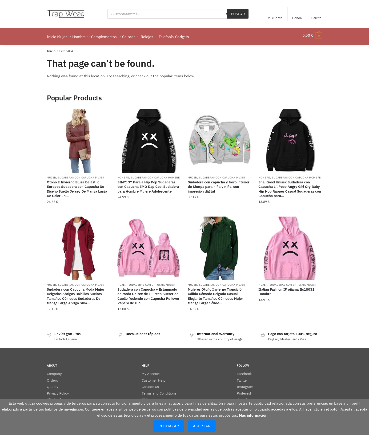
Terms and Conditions (159, 390)
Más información (253, 415)
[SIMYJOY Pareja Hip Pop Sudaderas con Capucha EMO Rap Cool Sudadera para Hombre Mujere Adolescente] (149, 138)
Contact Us (150, 384)
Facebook (244, 371)
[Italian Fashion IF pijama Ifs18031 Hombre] (290, 245)
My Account (151, 371)
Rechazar (168, 425)
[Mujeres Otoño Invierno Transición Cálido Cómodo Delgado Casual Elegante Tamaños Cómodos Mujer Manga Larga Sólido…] (219, 245)
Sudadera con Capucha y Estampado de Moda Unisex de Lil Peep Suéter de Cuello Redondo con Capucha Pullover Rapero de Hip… (148, 293)
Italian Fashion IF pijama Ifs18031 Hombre (286, 288)
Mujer (51, 174)
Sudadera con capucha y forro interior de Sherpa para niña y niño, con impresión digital (218, 184)
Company (54, 371)
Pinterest (244, 390)
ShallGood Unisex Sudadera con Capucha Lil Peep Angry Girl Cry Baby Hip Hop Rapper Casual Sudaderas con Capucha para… (289, 186)
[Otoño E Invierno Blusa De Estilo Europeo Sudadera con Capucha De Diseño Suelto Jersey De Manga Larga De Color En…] (78, 138)
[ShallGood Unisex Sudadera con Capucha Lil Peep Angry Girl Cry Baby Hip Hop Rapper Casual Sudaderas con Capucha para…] (290, 138)
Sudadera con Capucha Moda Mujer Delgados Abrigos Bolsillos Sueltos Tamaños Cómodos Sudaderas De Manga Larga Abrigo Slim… (75, 293)
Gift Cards (55, 397)
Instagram (245, 384)
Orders (52, 377)
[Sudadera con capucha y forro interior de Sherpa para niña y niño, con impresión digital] (219, 138)
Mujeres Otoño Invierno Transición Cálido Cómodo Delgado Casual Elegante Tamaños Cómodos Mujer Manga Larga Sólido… (216, 293)
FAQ (145, 397)
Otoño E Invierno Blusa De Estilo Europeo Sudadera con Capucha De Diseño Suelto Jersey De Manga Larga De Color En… (77, 186)
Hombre (123, 174)
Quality (52, 384)
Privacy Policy (58, 390)
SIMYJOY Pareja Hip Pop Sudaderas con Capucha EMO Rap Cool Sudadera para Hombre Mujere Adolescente (148, 184)
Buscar (238, 14)
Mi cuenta (275, 18)
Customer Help (153, 377)
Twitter (242, 377)
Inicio (51, 48)
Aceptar (202, 425)
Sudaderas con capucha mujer (81, 174)
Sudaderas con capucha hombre (155, 174)
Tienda (297, 18)
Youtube (243, 397)
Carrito (316, 18)
